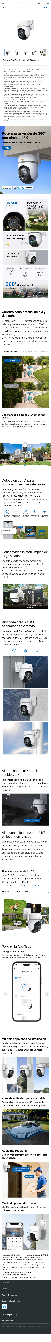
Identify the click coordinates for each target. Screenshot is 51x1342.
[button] (5, 1002)
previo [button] (5, 453)
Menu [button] (3, 2)
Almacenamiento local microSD (18, 871)
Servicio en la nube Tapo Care (17, 899)
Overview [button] (44, 7)
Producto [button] (5, 1291)
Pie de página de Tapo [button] (10, 1323)
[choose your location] (48, 3)
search (39, 2)
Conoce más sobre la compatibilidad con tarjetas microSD (20, 124)
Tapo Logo (23, 2)
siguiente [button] (46, 453)
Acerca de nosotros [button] (9, 1303)
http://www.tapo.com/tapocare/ (15, 1283)
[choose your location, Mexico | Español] (25, 1329)
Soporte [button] (5, 1297)
